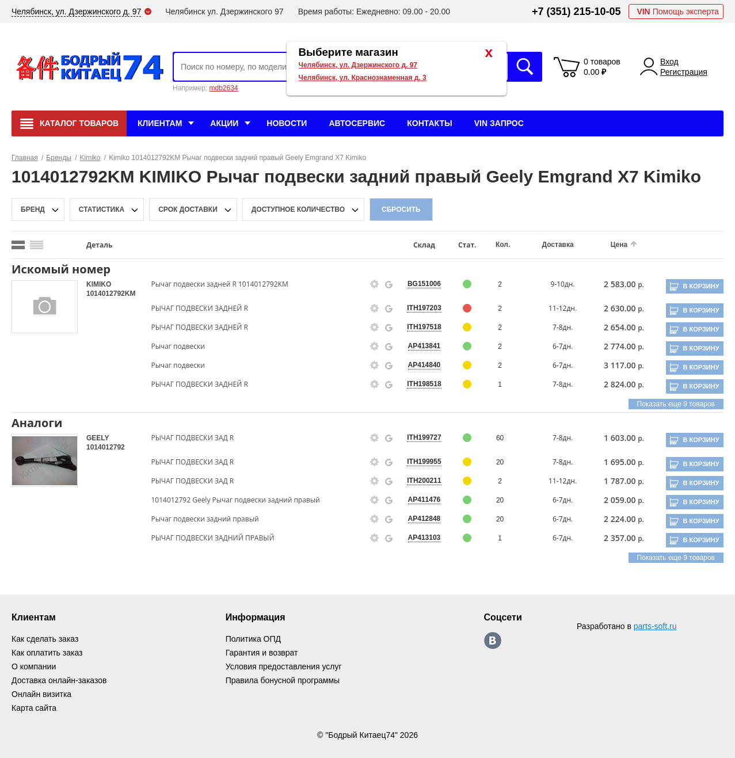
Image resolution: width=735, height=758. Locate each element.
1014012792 (105, 447)
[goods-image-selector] (44, 307)
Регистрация (683, 72)
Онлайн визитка (41, 694)
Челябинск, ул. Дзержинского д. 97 (358, 65)
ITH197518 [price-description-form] (424, 327)
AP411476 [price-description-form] (424, 500)
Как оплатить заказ (47, 652)
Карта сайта (34, 708)
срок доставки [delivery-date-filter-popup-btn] (188, 209)
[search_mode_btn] (18, 245)
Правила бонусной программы (283, 680)
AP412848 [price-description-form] (424, 519)
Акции (224, 123)
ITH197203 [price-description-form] (424, 308)
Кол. (503, 245)
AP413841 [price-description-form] (424, 346)
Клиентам (160, 123)
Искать (525, 67)
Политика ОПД (253, 638)
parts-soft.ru (655, 626)
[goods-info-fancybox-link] (374, 284)
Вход (669, 61)
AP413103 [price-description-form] (424, 538)
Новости (286, 123)
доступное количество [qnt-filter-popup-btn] (298, 209)
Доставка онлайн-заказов (59, 680)
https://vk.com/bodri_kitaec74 (492, 640)
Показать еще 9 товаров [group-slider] (676, 404)
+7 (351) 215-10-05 (576, 11)
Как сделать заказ (45, 638)
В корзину (701, 286)
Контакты (429, 123)
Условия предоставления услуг (284, 666)
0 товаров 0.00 (602, 67)
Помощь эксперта (678, 11)
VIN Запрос (499, 123)
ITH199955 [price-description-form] (424, 462)
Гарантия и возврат (262, 652)
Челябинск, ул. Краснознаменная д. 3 (362, 78)
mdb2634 (223, 88)
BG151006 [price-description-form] (424, 284)
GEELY (97, 438)
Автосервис (357, 123)
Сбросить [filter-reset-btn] (401, 209)
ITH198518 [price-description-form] (424, 384)
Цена (619, 245)
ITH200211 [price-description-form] (424, 481)
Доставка (558, 245)
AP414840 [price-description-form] (424, 365)
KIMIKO (98, 284)
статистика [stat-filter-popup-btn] (101, 209)
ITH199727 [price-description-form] (424, 437)
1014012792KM (110, 294)
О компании (34, 666)
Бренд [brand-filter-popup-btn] (33, 209)
